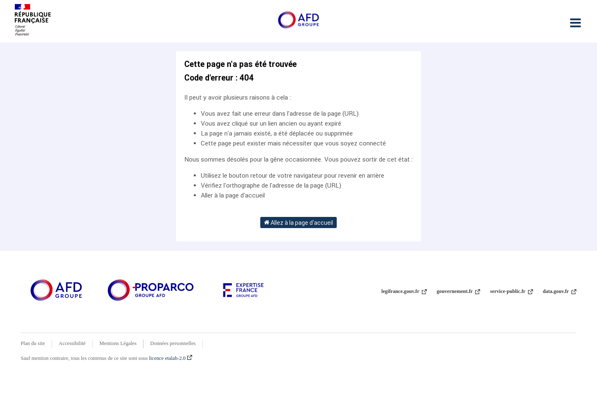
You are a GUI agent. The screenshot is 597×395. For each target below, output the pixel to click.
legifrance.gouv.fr (404, 291)
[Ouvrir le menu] (575, 22)
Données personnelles (173, 343)
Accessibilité (72, 343)
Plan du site (33, 343)
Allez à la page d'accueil (298, 222)
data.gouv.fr (559, 291)
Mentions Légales (117, 343)
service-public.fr (511, 291)
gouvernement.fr (458, 291)
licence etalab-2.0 (170, 358)
